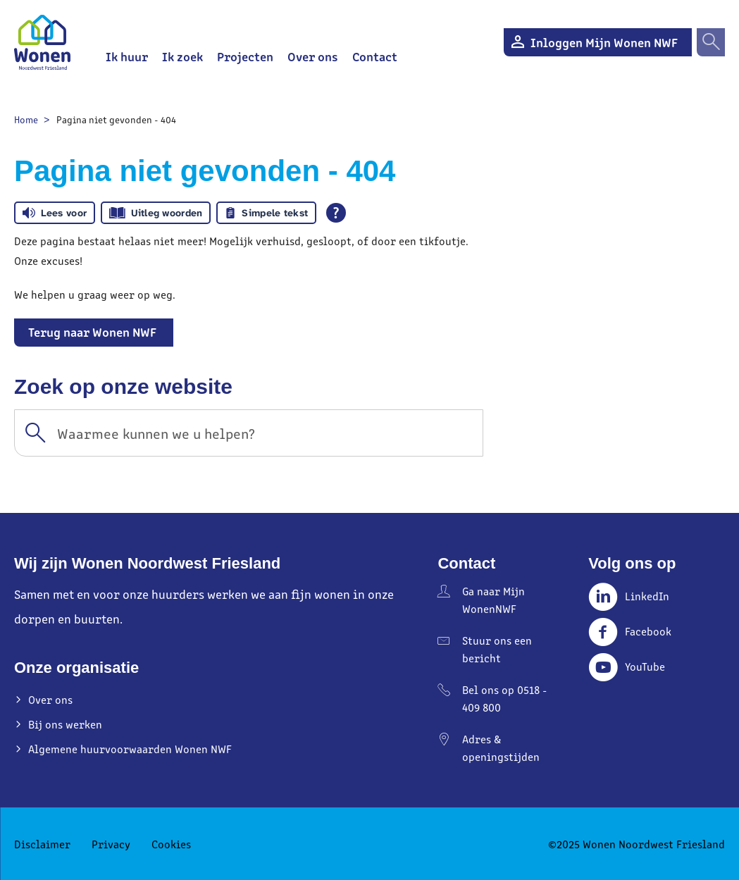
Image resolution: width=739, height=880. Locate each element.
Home (26, 119)
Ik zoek (182, 56)
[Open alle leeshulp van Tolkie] (336, 213)
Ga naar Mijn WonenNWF (493, 599)
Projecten (245, 56)
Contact (374, 56)
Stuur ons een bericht (497, 649)
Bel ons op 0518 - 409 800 (504, 698)
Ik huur (127, 56)
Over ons (312, 56)
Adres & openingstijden (501, 747)
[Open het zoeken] (711, 42)
